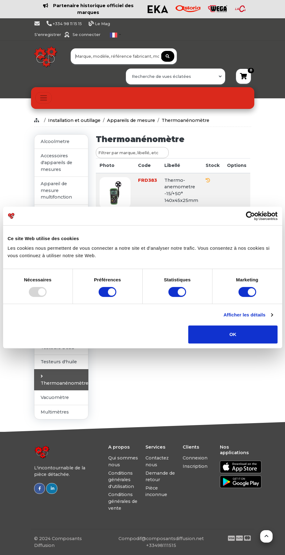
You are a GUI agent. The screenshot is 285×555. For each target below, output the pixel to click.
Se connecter (86, 34)
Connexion (195, 458)
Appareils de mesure (131, 120)
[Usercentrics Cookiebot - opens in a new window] (250, 216)
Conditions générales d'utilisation (121, 479)
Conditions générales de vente (122, 501)
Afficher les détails (244, 314)
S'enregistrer (48, 34)
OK (233, 334)
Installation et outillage (74, 120)
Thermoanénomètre (185, 120)
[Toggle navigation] (43, 98)
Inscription (195, 466)
